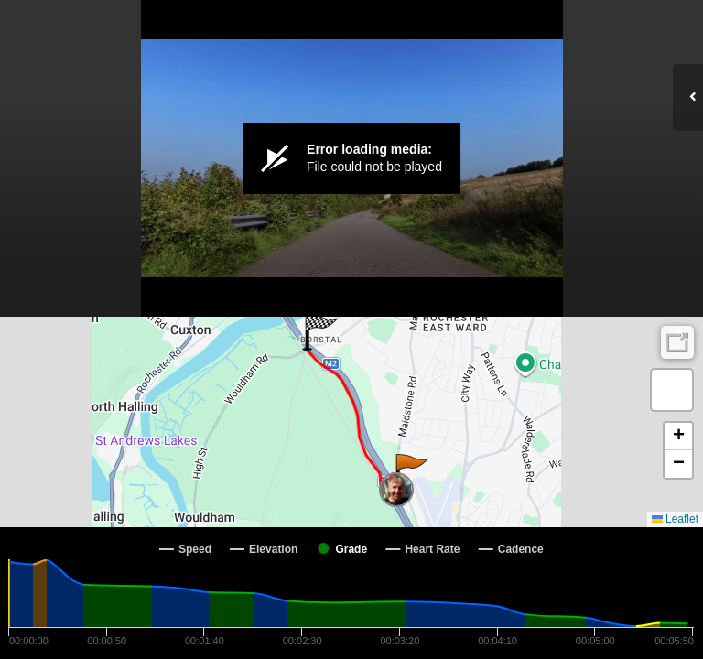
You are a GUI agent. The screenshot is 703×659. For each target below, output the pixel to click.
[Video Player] (351, 158)
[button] (410, 472)
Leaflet (675, 519)
